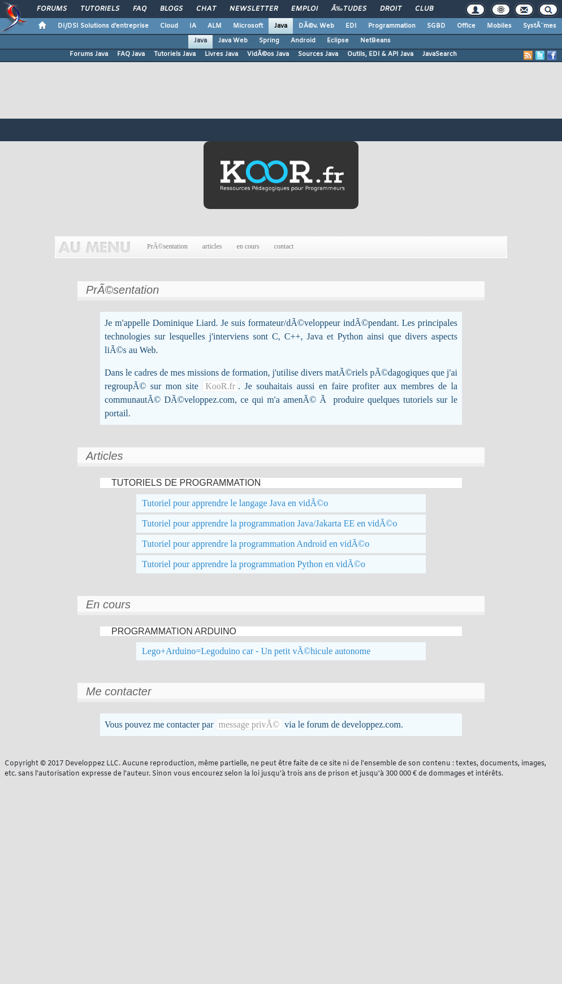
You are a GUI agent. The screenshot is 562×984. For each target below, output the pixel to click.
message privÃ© (249, 724)
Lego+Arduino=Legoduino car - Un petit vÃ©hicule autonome (256, 651)
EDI (351, 26)
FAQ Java (131, 54)
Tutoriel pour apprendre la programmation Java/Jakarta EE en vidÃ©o (269, 523)
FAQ (140, 9)
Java (280, 26)
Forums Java (89, 54)
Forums (52, 9)
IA (192, 26)
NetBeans (375, 41)
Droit (391, 9)
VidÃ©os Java (268, 54)
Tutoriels (99, 9)
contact (284, 246)
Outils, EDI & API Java (380, 54)
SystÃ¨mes (539, 26)
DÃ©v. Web (316, 26)
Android (303, 41)
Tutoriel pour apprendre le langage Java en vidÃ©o (235, 503)
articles (212, 246)
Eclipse (338, 41)
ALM (214, 26)
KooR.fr (220, 386)
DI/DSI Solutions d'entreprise (103, 26)
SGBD (436, 26)
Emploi (304, 9)
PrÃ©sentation (167, 246)
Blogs (171, 9)
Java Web (233, 41)
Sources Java (318, 54)
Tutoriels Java (175, 54)
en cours (248, 246)
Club (424, 9)
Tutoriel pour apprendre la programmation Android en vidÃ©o (255, 543)
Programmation (392, 26)
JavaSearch (439, 54)
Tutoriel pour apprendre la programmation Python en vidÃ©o (253, 564)
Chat (206, 9)
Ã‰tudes (349, 9)
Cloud (169, 26)
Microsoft (248, 26)
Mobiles (499, 26)
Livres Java (221, 54)
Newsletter (253, 9)
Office (466, 26)
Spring (269, 41)
